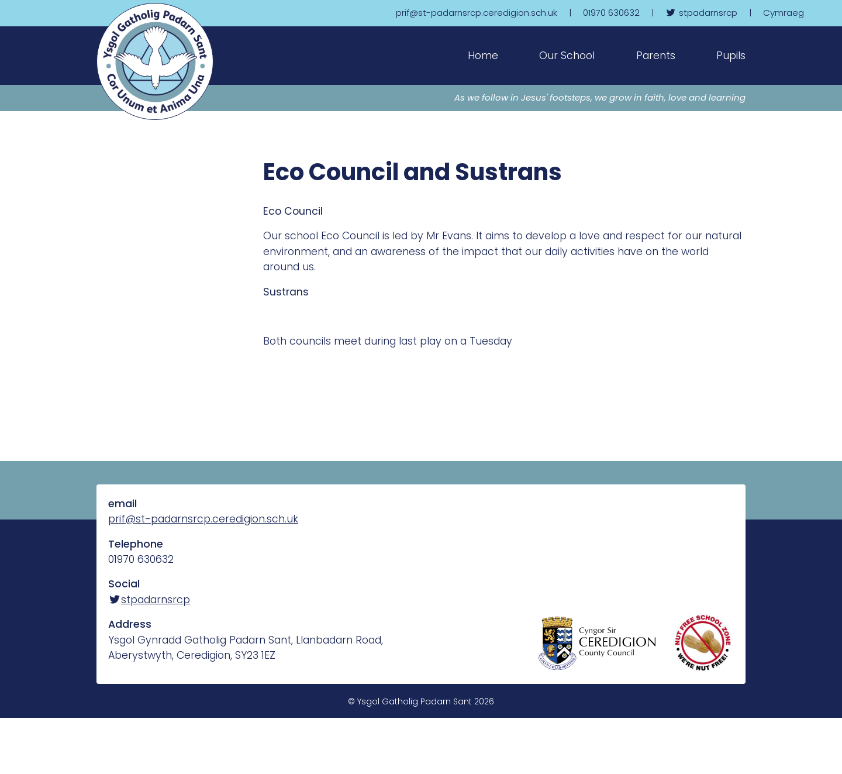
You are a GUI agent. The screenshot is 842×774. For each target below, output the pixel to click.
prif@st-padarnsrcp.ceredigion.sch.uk (203, 519)
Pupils (731, 56)
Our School (567, 56)
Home (483, 56)
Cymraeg (783, 12)
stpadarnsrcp (149, 600)
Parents (655, 56)
